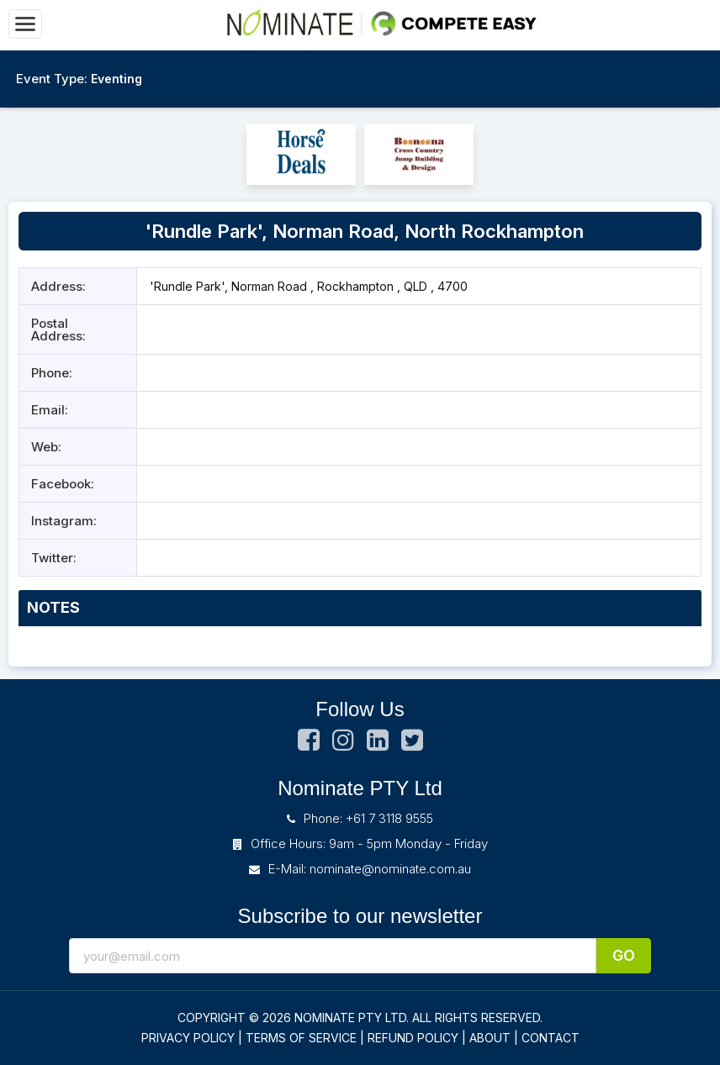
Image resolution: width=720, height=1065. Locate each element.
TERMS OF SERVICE (301, 1038)
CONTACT (550, 1038)
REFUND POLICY (413, 1038)
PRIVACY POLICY (188, 1038)
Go (623, 955)
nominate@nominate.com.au (390, 869)
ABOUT (490, 1038)
